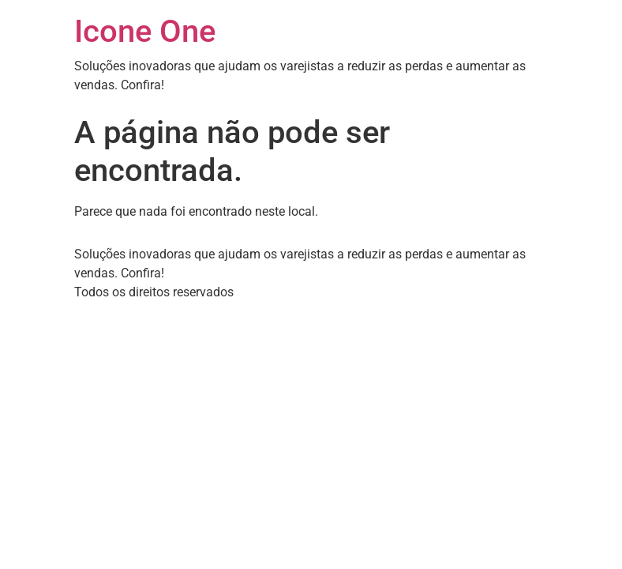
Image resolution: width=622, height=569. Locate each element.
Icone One (144, 31)
